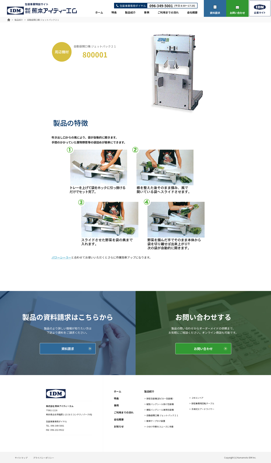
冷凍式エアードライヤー (202, 408)
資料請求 (67, 348)
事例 (146, 12)
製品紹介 (130, 12)
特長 (114, 12)
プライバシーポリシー (43, 457)
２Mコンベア (197, 397)
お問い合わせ (203, 348)
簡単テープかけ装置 (155, 420)
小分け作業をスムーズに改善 (160, 426)
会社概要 (192, 12)
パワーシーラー (61, 257)
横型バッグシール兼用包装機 (160, 409)
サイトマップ (21, 457)
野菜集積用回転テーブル (202, 403)
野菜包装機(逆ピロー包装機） (160, 398)
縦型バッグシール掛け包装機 (160, 404)
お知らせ (119, 426)
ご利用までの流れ (168, 12)
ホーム (99, 12)
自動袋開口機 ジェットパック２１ (162, 415)
